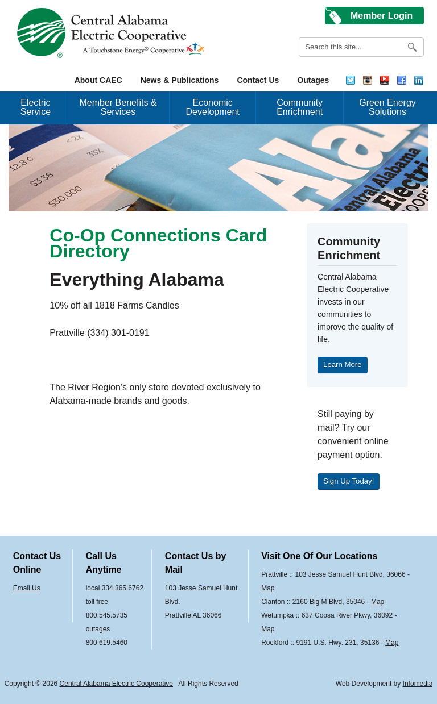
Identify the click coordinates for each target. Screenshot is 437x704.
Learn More (342, 364)
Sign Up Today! (348, 481)
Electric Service (35, 107)
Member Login (382, 15)
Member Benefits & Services (117, 107)
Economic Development (213, 107)
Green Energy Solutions (387, 107)
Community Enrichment (300, 107)
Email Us (26, 588)
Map (267, 588)
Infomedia (418, 684)
